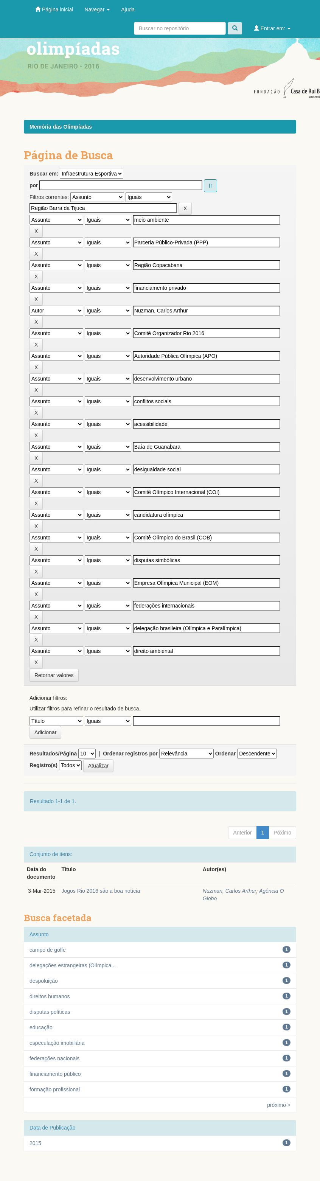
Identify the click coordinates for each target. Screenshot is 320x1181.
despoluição (44, 981)
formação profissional (55, 1089)
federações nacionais (54, 1058)
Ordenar (225, 754)
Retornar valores (54, 675)
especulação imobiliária (57, 1043)
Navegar (97, 9)
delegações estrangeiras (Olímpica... (73, 965)
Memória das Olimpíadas (61, 127)
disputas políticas (50, 1012)
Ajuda (128, 9)
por (34, 185)
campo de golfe (48, 950)
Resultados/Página (53, 754)
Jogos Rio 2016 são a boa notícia (100, 891)
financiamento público (55, 1074)
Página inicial (54, 9)
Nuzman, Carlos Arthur (229, 891)
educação (41, 1027)
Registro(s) (43, 765)
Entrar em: (272, 28)
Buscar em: (44, 174)
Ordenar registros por (130, 754)
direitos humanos (50, 996)
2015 (35, 1143)
